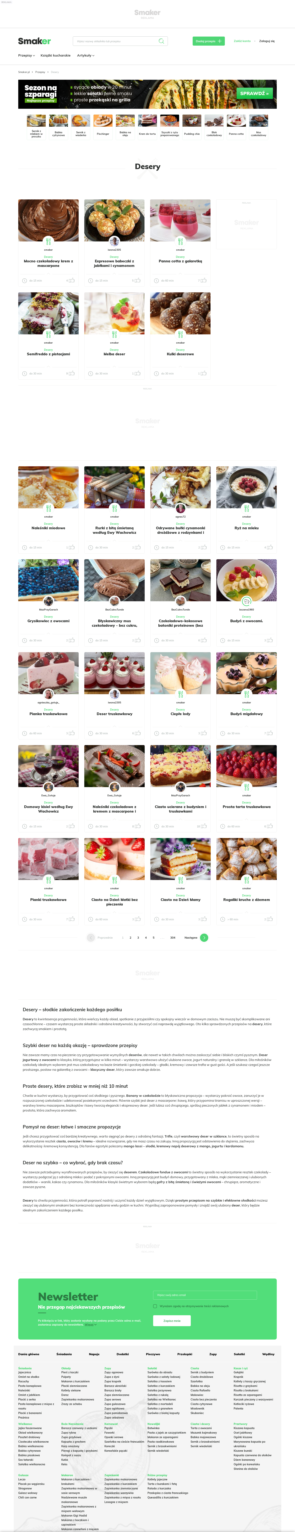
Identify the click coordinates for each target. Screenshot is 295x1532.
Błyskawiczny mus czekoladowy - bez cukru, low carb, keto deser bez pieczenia (114, 628)
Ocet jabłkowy (243, 1432)
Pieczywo (153, 1354)
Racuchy (23, 1381)
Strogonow (25, 1488)
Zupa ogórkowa (114, 1408)
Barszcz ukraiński (115, 1386)
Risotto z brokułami (246, 1390)
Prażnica (23, 1417)
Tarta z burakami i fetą (162, 1484)
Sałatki (239, 1354)
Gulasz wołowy (27, 1493)
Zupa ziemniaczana (116, 1395)
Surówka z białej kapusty (164, 1413)
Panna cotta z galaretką (180, 261)
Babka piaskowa (29, 1455)
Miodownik (197, 1408)
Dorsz (64, 1395)
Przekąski (184, 1354)
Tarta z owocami (201, 1428)
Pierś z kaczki (69, 1372)
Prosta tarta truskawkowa (247, 806)
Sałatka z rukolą (158, 1395)
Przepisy (26, 55)
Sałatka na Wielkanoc (162, 1399)
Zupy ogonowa (113, 1372)
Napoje (94, 1354)
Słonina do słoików (246, 1469)
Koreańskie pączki (115, 1450)
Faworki (109, 1432)
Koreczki (109, 1446)
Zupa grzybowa (71, 1437)
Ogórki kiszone (243, 1437)
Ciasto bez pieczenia (204, 1399)
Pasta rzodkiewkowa (161, 1441)
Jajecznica (24, 1372)
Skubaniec (197, 1413)
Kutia (64, 1460)
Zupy (213, 1354)
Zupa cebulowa (114, 1417)
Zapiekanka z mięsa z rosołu (122, 1497)
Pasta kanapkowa (29, 1386)
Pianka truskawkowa (48, 714)
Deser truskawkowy (114, 714)
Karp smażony (70, 1446)
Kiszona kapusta (244, 1428)
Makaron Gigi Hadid (74, 1515)
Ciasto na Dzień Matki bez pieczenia (114, 901)
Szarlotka (197, 1381)
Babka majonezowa (203, 1437)
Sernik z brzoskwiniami (162, 1446)
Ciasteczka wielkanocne (33, 1441)
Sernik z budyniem (202, 1372)
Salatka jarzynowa (159, 1390)
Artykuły (85, 55)
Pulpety (66, 1377)
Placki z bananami (30, 1413)
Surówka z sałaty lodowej (164, 1377)
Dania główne (28, 1354)
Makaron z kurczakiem (75, 1381)
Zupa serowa (112, 1399)
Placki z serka (27, 1399)
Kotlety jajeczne (157, 1479)
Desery (48, 257)
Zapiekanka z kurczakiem (120, 1484)
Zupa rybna (68, 1432)
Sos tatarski (25, 1460)
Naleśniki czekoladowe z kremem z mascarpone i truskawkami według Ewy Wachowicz (114, 813)
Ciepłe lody (180, 714)
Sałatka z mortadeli (160, 1404)
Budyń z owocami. (246, 621)
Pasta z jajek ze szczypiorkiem (167, 1432)
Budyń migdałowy (246, 714)
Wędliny (268, 1354)
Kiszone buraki (243, 1450)
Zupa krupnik (112, 1381)
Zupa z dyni (111, 1377)
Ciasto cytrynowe (201, 1404)
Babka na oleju (200, 1386)
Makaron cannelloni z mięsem (80, 1529)
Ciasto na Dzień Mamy (181, 899)
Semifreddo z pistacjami (48, 354)
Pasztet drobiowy (29, 1437)
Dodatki (123, 1354)
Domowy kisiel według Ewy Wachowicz (48, 808)
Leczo (21, 1479)
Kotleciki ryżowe (244, 1404)
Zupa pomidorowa (116, 1413)
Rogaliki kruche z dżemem (246, 899)
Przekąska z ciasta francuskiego (168, 1493)
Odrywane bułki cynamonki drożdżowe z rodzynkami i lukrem (180, 532)
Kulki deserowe (180, 354)
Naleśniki (24, 1390)
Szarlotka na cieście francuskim (124, 1441)
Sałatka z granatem (160, 1408)
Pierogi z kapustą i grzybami (79, 1450)
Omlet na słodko (28, 1377)
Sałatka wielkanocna (31, 1464)
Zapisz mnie (172, 1321)
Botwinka (154, 1428)
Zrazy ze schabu (71, 1404)
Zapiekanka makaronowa (77, 1399)
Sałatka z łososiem (160, 1381)
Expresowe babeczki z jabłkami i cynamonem (114, 263)
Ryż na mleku (247, 528)
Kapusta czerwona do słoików (252, 1455)
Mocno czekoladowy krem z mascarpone (48, 263)
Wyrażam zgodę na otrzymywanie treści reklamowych (191, 1306)
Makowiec (197, 1395)
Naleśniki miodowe (48, 528)
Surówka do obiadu (160, 1372)
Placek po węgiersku (31, 1484)
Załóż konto (242, 41)
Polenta (238, 1408)
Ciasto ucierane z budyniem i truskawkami (180, 808)
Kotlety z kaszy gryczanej (250, 1381)
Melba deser (114, 354)
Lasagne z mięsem (116, 1502)
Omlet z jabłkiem (29, 1395)
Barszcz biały (113, 1390)
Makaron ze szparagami (163, 1437)
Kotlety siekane (71, 1390)
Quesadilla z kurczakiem (163, 1497)
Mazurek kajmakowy (204, 1432)
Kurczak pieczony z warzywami (253, 1399)
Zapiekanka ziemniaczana (121, 1488)
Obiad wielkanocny (30, 1432)
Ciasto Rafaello (200, 1390)
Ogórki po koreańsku (247, 1464)
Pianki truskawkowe (48, 899)
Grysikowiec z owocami (48, 621)
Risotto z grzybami (245, 1386)
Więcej (89, 1324)
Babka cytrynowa (29, 1450)
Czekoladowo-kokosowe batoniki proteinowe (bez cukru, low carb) (180, 625)
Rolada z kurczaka (159, 1488)
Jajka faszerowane (30, 1428)
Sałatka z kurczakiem (161, 1386)
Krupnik (238, 1377)
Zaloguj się (267, 41)
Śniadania (64, 1354)
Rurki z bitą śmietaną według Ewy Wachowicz (114, 530)
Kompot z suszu (71, 1455)
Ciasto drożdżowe (202, 1377)
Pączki (108, 1428)
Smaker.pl (24, 72)
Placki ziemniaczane (74, 1386)
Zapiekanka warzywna (119, 1493)
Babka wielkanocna (30, 1446)
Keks (64, 1464)
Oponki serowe (113, 1437)
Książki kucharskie (56, 55)
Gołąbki (239, 1372)
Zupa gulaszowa (114, 1404)
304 (172, 937)
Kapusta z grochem (73, 1441)
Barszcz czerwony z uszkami (79, 1428)
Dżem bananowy (244, 1460)
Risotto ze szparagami (248, 1395)
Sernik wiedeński (158, 1450)
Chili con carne (27, 1497)
